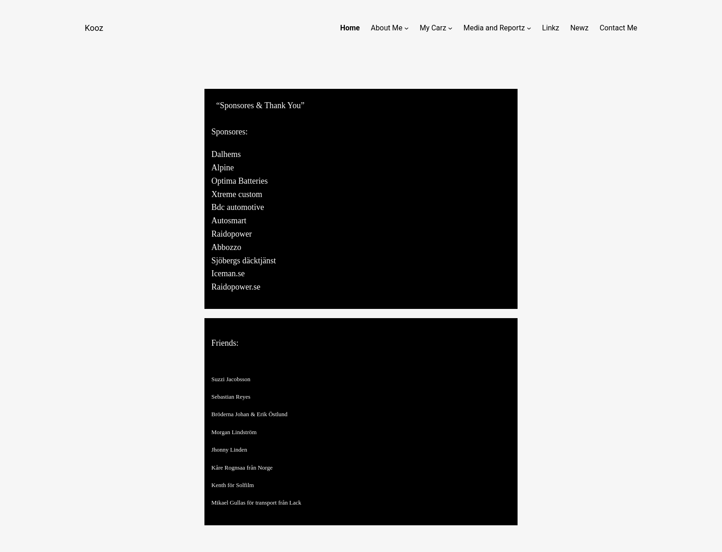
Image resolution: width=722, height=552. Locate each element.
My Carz (432, 27)
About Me (386, 27)
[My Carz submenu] (450, 28)
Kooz (94, 28)
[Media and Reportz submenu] (529, 28)
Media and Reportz (494, 27)
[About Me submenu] (406, 28)
